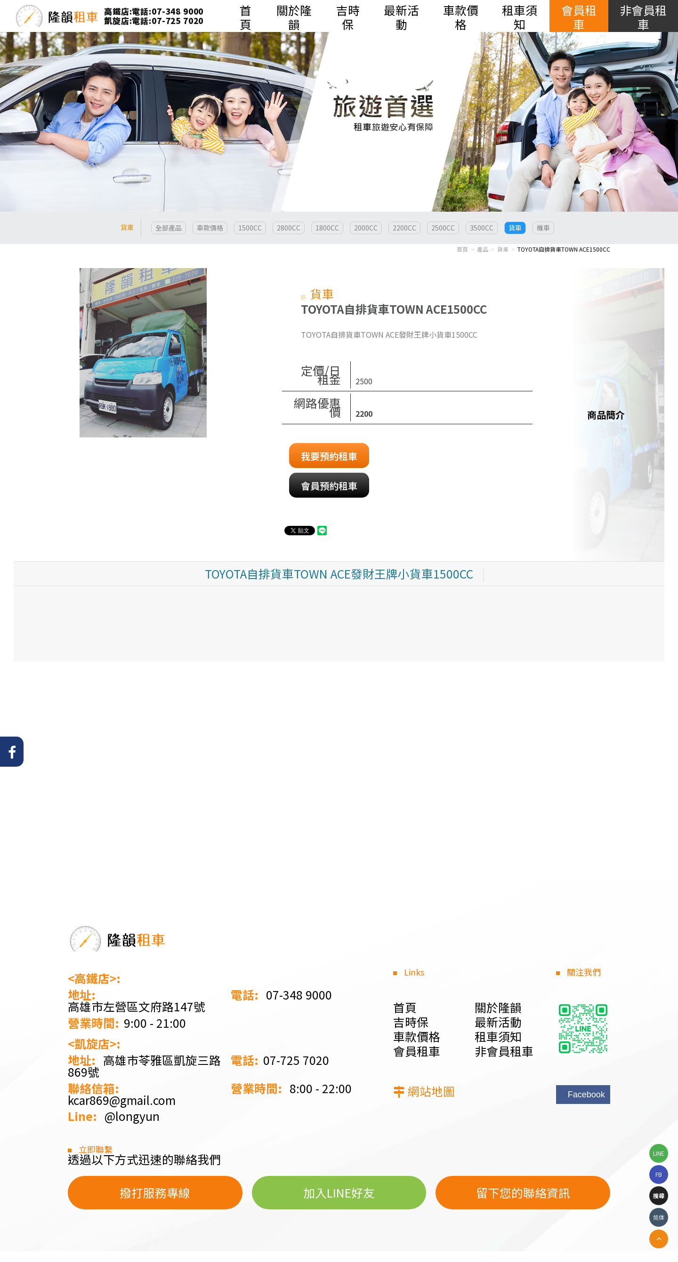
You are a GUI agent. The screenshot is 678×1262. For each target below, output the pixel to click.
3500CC (481, 227)
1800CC (327, 227)
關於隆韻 (498, 1007)
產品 (482, 249)
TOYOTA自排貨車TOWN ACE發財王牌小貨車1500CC (339, 573)
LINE (658, 1153)
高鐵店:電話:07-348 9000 (153, 11)
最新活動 (498, 1021)
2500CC (443, 227)
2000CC (366, 227)
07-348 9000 (299, 995)
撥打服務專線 (155, 1192)
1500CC (250, 227)
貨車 (515, 227)
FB (658, 1174)
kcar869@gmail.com (122, 1100)
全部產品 (168, 227)
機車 (543, 227)
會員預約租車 (329, 485)
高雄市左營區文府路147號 (136, 1006)
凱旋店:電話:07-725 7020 (153, 20)
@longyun (132, 1116)
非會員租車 (504, 1050)
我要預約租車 (329, 456)
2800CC (288, 227)
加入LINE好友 (339, 1192)
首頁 (462, 249)
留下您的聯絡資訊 (523, 1192)
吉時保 (410, 1021)
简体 (658, 1217)
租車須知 (498, 1036)
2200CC (404, 227)
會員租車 (416, 1050)
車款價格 (210, 227)
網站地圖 (431, 1090)
